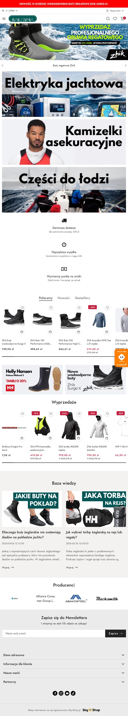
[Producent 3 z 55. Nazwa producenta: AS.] (76, 598)
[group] (64, 41)
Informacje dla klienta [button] (64, 664)
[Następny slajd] (125, 65)
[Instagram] (61, 693)
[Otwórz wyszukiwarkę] (108, 18)
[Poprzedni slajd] (2, 65)
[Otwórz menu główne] (4, 19)
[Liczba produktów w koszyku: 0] (122, 18)
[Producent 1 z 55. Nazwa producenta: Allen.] (15, 598)
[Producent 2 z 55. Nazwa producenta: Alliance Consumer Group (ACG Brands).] (45, 598)
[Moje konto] (115, 11)
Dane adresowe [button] (64, 655)
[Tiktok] (73, 693)
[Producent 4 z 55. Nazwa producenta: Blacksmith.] (107, 598)
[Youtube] (67, 693)
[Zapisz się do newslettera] (53, 633)
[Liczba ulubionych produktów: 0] (115, 18)
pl (5, 10)
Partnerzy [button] (64, 682)
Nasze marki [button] (64, 673)
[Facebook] (55, 693)
